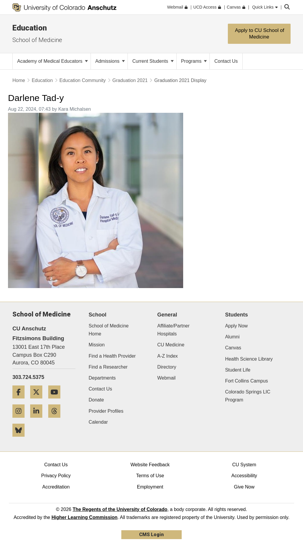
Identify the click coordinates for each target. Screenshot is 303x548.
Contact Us (100, 388)
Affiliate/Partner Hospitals (173, 329)
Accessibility (244, 475)
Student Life (237, 369)
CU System (244, 464)
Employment (150, 486)
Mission (97, 344)
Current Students (152, 61)
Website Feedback (150, 464)
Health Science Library (249, 358)
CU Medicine (170, 344)
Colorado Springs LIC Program (247, 395)
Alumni (232, 336)
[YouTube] (56, 400)
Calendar (98, 422)
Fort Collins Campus (246, 380)
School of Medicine (37, 40)
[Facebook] (20, 400)
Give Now (244, 486)
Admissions (110, 61)
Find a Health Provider (112, 356)
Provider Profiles (106, 411)
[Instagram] (20, 419)
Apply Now (236, 325)
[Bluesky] (20, 438)
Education (29, 27)
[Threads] (56, 419)
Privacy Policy (56, 475)
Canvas (233, 347)
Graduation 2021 (130, 80)
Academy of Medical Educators (52, 61)
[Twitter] (38, 400)
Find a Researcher (108, 366)
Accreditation (56, 486)
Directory (166, 366)
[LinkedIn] (38, 419)
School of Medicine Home (109, 329)
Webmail (166, 377)
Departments (102, 377)
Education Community (82, 80)
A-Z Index (167, 356)
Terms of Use (150, 475)
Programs (194, 61)
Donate (96, 399)
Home (18, 80)
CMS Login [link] (151, 534)
